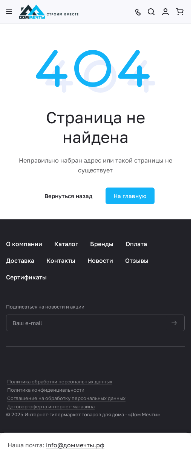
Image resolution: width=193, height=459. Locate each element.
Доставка (20, 260)
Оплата (136, 244)
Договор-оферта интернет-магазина (51, 406)
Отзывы (137, 260)
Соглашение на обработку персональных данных (66, 398)
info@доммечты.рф (75, 445)
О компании (24, 244)
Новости (100, 260)
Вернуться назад (68, 195)
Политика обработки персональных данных (59, 381)
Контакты (60, 260)
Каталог (66, 244)
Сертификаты (26, 277)
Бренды (101, 244)
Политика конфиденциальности (45, 390)
